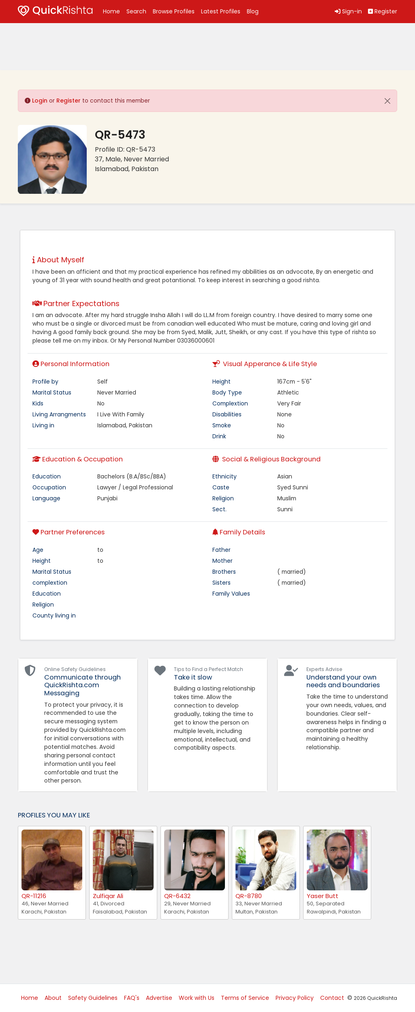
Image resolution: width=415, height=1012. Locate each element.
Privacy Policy (295, 998)
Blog (253, 11)
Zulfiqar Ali (108, 896)
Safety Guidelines (93, 998)
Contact (332, 998)
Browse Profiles (174, 11)
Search (136, 11)
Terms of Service (245, 998)
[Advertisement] (83, 46)
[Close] (387, 101)
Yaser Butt (322, 896)
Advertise (159, 998)
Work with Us (196, 998)
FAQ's (131, 998)
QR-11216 (33, 896)
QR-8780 (248, 896)
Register (68, 100)
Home (111, 11)
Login (39, 100)
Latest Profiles (220, 11)
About (53, 998)
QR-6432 (177, 896)
